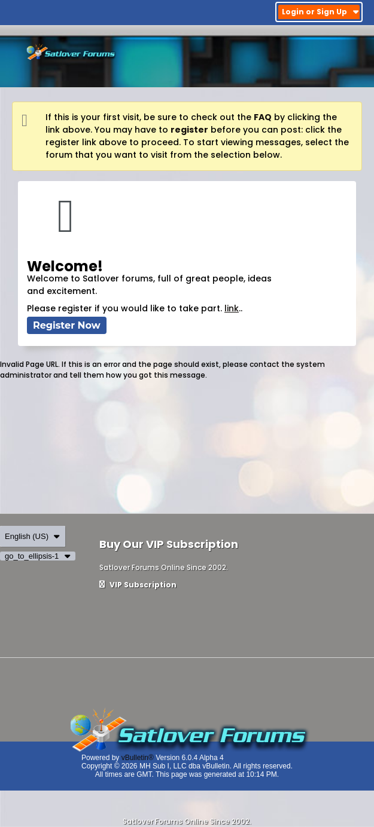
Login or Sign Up (320, 12)
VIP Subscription (138, 585)
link (231, 308)
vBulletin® (137, 758)
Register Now (67, 325)
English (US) (32, 536)
